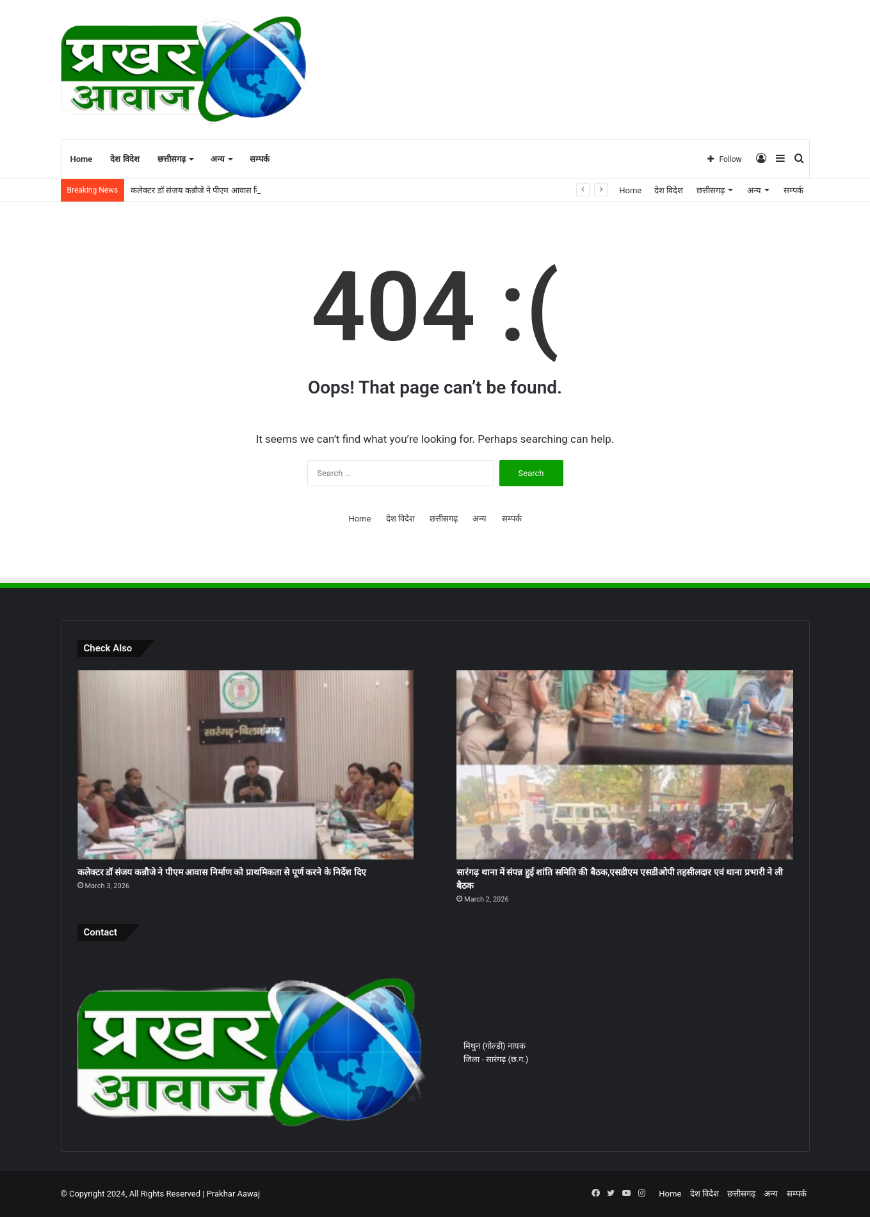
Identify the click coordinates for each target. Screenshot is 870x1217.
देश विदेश (124, 159)
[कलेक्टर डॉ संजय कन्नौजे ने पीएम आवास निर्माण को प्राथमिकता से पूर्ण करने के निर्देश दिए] (245, 764)
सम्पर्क (260, 159)
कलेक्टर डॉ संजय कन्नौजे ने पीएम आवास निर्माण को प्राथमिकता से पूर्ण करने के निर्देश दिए (221, 872)
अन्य (218, 159)
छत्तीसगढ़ (171, 159)
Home (81, 159)
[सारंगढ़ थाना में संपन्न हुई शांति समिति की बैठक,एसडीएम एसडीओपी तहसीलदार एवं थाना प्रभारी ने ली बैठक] (624, 764)
